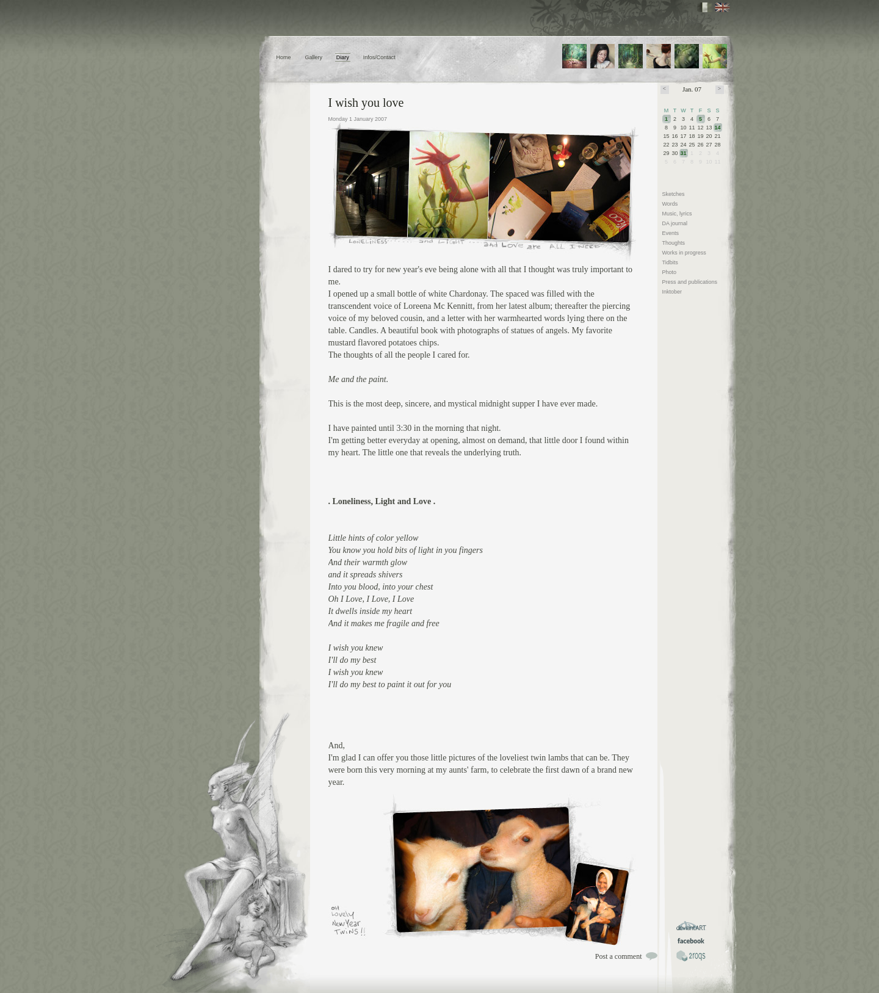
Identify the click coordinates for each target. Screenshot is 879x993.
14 (718, 128)
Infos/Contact (379, 57)
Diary (342, 57)
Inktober (672, 292)
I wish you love (366, 102)
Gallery (313, 57)
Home (284, 57)
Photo (669, 272)
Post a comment (618, 956)
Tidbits (670, 262)
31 (684, 153)
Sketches (673, 194)
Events (670, 233)
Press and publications (690, 282)
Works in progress (684, 253)
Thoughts (673, 243)
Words (670, 204)
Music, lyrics (677, 214)
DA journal (675, 223)
